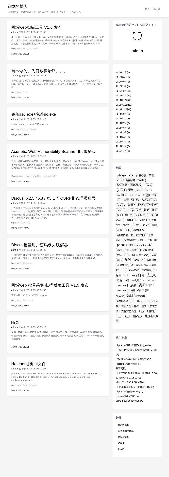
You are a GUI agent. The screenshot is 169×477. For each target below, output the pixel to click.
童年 (144, 306)
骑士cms (135, 265)
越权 (147, 195)
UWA (136, 225)
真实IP (131, 205)
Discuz (19, 223)
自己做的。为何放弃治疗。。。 (39, 71)
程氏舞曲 (152, 260)
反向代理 (153, 240)
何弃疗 (19, 92)
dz (125, 210)
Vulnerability (36, 176)
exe (131, 175)
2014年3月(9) (123, 141)
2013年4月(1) (123, 151)
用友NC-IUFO (131, 200)
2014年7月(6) (123, 123)
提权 (142, 285)
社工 (145, 301)
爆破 (18, 263)
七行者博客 (123, 437)
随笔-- (16, 322)
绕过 (128, 260)
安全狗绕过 (130, 240)
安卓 (153, 255)
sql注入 (139, 260)
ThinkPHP (142, 220)
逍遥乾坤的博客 (126, 431)
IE (125, 270)
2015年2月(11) (123, 91)
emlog (121, 443)
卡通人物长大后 (130, 306)
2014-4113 (148, 280)
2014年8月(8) (123, 118)
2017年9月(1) (123, 81)
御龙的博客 (18, 6)
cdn (119, 210)
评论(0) (14, 135)
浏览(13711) (23, 181)
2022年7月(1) (123, 72)
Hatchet (33, 385)
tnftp (134, 250)
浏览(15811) (23, 306)
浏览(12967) (23, 97)
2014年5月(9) (123, 132)
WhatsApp (122, 235)
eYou (119, 180)
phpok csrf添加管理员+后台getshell (134, 345)
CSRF (26, 223)
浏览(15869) (23, 390)
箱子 (150, 285)
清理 (151, 175)
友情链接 (141, 175)
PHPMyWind (138, 235)
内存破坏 (130, 180)
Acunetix (20, 176)
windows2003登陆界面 (129, 290)
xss (130, 295)
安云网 (121, 449)
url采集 (151, 310)
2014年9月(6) (123, 114)
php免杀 (137, 315)
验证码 (142, 180)
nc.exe (33, 129)
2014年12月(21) (124, 100)
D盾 (127, 280)
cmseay (148, 185)
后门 (142, 240)
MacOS (121, 255)
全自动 (131, 255)
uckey (145, 225)
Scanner (47, 176)
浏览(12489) (23, 135)
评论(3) (14, 268)
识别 (127, 315)
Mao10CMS (143, 190)
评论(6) (14, 54)
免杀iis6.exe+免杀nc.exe (33, 114)
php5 (119, 250)
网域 (35, 49)
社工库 (136, 301)
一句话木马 (138, 275)
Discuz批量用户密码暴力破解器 (39, 245)
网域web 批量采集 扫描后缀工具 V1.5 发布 (50, 285)
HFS (141, 310)
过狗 (25, 385)
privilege (121, 175)
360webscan (148, 200)
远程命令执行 (128, 310)
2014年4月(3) (123, 137)
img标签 (140, 296)
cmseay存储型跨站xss (127, 396)
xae (127, 250)
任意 (154, 210)
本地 (154, 225)
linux (127, 230)
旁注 (119, 315)
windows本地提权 (126, 285)
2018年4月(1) (123, 77)
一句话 (136, 280)
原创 (25, 92)
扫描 (30, 49)
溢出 (119, 230)
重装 (130, 190)
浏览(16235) (23, 54)
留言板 (156, 8)
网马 (146, 265)
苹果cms (143, 255)
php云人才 (135, 210)
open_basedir (143, 245)
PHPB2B (136, 195)
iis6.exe (25, 129)
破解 (54, 176)
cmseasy (134, 270)
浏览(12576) (23, 347)
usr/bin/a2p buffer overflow (129, 400)
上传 (150, 215)
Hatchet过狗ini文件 (28, 364)
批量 (18, 49)
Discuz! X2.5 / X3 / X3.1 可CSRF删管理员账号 (53, 198)
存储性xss (122, 265)
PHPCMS (135, 185)
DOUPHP (122, 185)
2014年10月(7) (123, 109)
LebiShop (122, 195)
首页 (147, 8)
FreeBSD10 (146, 250)
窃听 (119, 260)
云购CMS (129, 220)
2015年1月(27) (123, 95)
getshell (121, 190)
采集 (24, 49)
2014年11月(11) (124, 104)
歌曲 (119, 280)
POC (140, 205)
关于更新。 (121, 368)
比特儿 (148, 315)
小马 (126, 275)
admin (14, 32)
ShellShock (123, 301)
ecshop (121, 205)
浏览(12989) (23, 228)
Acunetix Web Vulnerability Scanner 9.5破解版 (53, 151)
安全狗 (19, 385)
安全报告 (140, 215)
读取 (146, 210)
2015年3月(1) (123, 86)
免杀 (18, 129)
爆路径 (127, 225)
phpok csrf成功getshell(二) (129, 391)
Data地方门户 (124, 215)
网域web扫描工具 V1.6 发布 (36, 27)
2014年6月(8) (123, 127)
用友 (130, 245)
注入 (151, 274)
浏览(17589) (23, 268)
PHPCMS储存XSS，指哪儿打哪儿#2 (135, 387)
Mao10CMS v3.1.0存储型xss (130, 382)
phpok (121, 245)
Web (27, 176)
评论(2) (14, 97)
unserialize (139, 230)
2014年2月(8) (123, 146)
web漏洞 (146, 270)
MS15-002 (152, 205)
